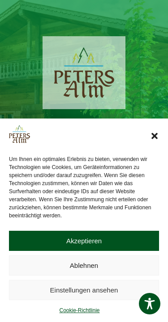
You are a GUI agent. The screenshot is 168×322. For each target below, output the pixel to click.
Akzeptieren (84, 241)
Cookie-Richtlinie (79, 310)
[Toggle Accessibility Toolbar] (149, 303)
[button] (154, 135)
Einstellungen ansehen (84, 290)
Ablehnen (84, 265)
